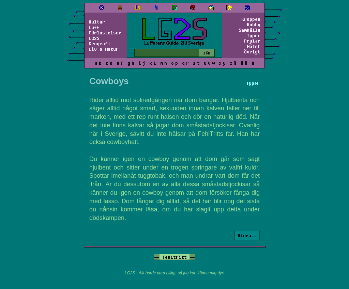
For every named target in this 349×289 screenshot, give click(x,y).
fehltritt (174, 257)
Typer (253, 35)
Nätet (253, 46)
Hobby (253, 24)
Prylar (252, 41)
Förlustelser (105, 32)
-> (192, 257)
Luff (94, 27)
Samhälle (249, 30)
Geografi (99, 43)
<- (157, 257)
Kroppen (250, 19)
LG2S (94, 38)
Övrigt (252, 51)
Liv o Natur (104, 49)
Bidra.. (247, 235)
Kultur (97, 22)
